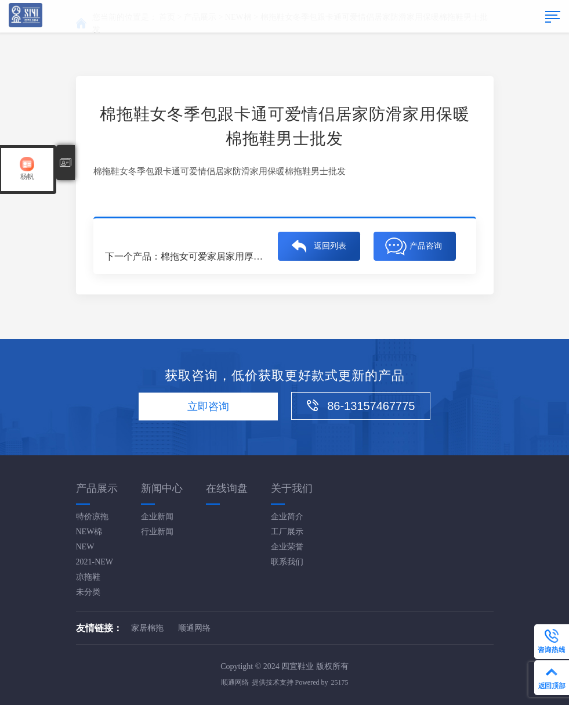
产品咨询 (425, 247)
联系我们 (287, 561)
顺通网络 (194, 628)
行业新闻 (157, 531)
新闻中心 (162, 488)
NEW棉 (89, 531)
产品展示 (97, 488)
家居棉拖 (147, 628)
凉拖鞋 (88, 577)
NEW (85, 546)
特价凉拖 (92, 516)
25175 (340, 682)
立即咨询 (208, 406)
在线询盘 (227, 488)
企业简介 (287, 516)
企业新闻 (157, 516)
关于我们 (292, 488)
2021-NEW (95, 561)
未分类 (88, 592)
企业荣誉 (287, 546)
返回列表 (330, 247)
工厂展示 (287, 531)
